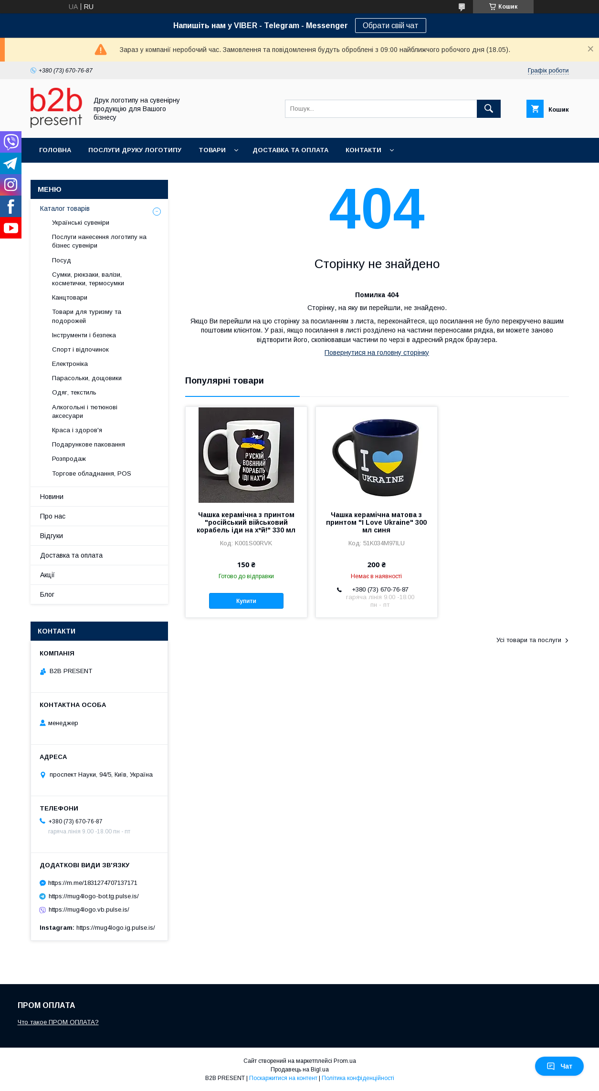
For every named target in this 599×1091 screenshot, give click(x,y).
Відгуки (51, 536)
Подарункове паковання (88, 444)
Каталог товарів (65, 208)
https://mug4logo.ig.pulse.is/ (115, 927)
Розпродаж (69, 458)
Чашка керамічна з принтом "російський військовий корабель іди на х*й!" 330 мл (246, 522)
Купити (246, 601)
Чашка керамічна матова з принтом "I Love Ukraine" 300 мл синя (376, 522)
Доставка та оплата (290, 150)
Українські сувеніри (80, 222)
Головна (55, 150)
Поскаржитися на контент (283, 1078)
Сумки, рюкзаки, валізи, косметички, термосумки (88, 279)
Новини (51, 496)
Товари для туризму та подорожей (86, 316)
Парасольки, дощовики (87, 378)
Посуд (61, 260)
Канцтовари (69, 297)
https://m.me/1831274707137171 (92, 882)
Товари (212, 150)
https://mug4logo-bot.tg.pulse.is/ (94, 896)
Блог (47, 594)
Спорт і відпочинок (80, 349)
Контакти (363, 150)
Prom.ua (345, 1061)
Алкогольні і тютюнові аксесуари (84, 411)
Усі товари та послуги (528, 640)
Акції (47, 575)
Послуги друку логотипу (134, 150)
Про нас (52, 516)
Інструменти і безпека (84, 335)
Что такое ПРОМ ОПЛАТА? (58, 1022)
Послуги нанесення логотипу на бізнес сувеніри (99, 241)
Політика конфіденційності (358, 1078)
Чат (559, 1066)
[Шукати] (489, 109)
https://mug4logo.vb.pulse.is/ (89, 909)
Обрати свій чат (391, 25)
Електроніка (70, 363)
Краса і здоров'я (77, 430)
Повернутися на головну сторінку (377, 352)
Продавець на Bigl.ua (300, 1069)
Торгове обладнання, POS (91, 473)
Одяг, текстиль (74, 392)
